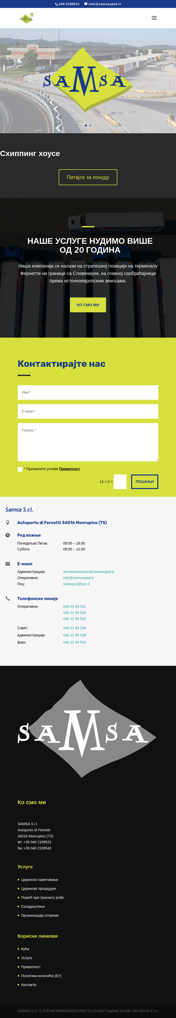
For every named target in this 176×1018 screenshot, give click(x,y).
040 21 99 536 (74, 628)
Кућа (25, 949)
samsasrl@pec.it (76, 584)
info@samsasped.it (78, 578)
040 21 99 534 (74, 613)
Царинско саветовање (39, 880)
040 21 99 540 (74, 642)
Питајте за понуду (88, 177)
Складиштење (33, 906)
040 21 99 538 (74, 635)
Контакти (28, 985)
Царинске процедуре (38, 889)
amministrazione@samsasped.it (88, 572)
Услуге (26, 958)
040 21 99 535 (74, 619)
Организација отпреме (40, 915)
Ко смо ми (88, 305)
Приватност (69, 469)
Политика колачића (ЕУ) (41, 976)
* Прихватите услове (49, 469)
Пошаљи (145, 482)
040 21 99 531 (74, 606)
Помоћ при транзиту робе (42, 897)
